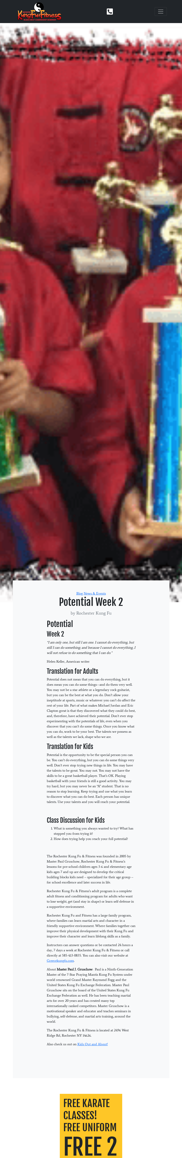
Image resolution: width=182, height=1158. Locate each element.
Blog (79, 593)
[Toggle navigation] (161, 11)
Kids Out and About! (92, 1044)
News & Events (95, 593)
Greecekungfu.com (60, 961)
